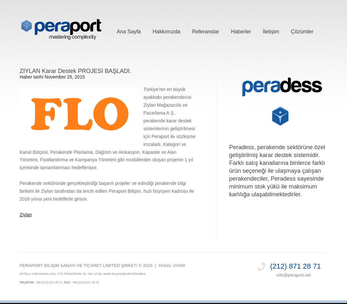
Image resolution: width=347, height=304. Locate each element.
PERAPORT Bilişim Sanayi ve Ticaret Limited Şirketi (78, 265)
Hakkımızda (166, 30)
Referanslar (206, 30)
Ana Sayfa (128, 30)
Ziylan (26, 214)
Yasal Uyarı (171, 265)
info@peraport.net (294, 275)
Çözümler (302, 30)
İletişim (271, 30)
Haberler (241, 30)
